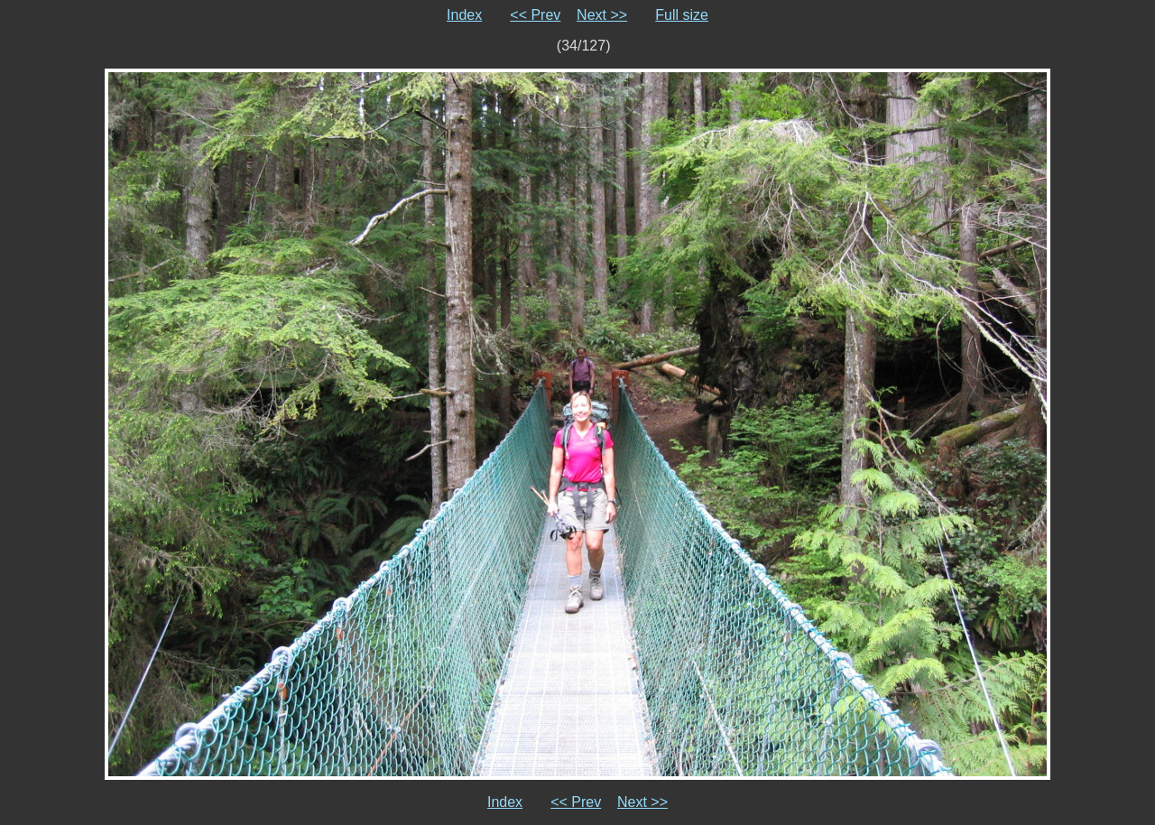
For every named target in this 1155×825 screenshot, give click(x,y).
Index (464, 15)
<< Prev (535, 15)
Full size (681, 15)
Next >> (602, 15)
